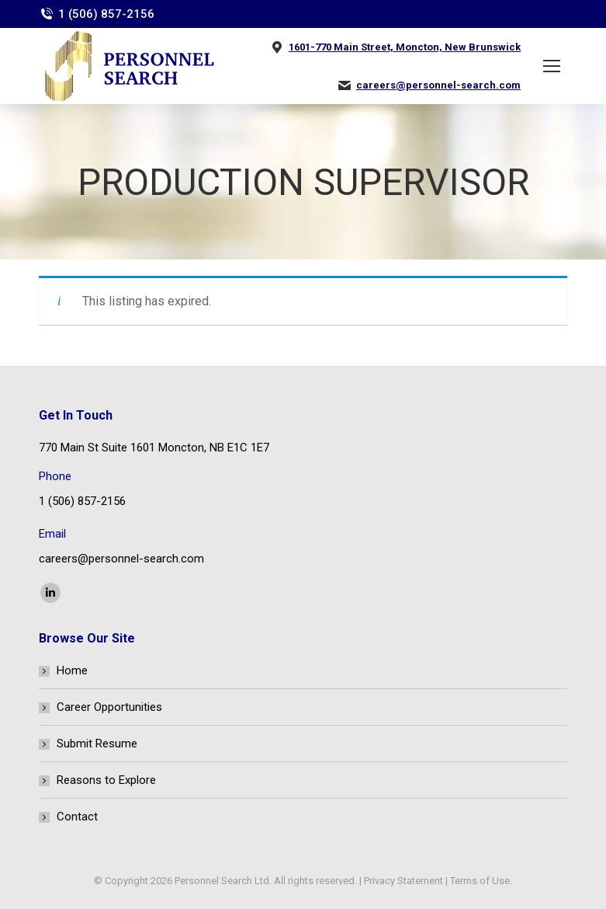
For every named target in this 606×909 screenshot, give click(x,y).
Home (72, 670)
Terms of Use (480, 880)
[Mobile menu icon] (551, 66)
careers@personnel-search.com (438, 85)
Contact (77, 817)
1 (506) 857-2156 (106, 14)
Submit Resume (97, 744)
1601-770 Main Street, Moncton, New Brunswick (405, 47)
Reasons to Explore (106, 780)
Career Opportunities (109, 707)
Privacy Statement (403, 880)
